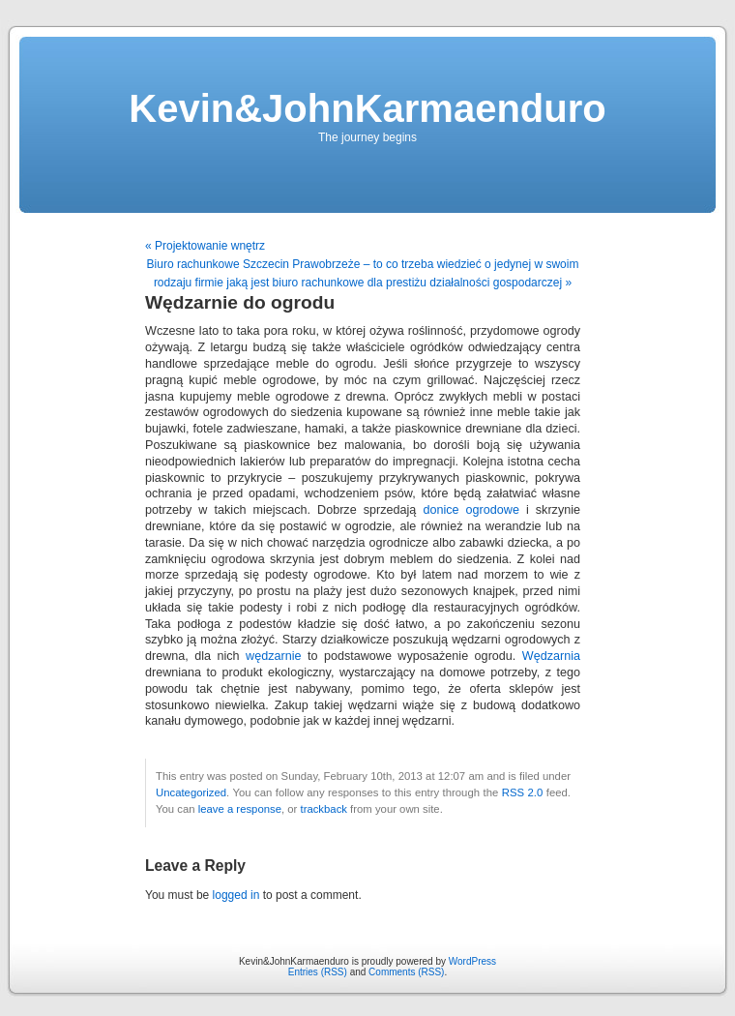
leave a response (239, 809)
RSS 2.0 (523, 792)
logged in (236, 895)
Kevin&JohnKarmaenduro (367, 108)
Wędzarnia (551, 656)
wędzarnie (273, 656)
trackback (323, 809)
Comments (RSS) (406, 972)
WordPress (472, 961)
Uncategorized (191, 792)
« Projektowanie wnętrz (205, 246)
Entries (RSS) (317, 972)
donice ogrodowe (471, 510)
